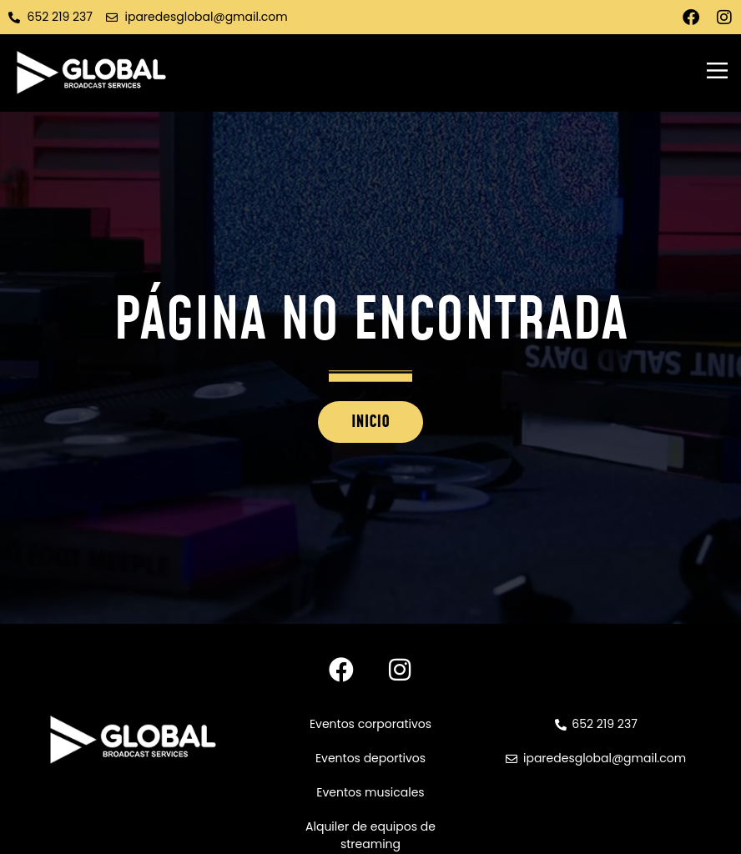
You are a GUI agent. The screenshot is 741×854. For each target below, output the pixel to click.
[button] (717, 72)
